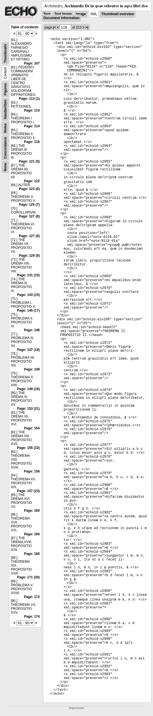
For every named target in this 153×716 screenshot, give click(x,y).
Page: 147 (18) (28, 350)
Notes (5, 128)
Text (46, 14)
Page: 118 (32, 142)
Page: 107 (32, 63)
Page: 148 (32, 369)
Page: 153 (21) (28, 409)
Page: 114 (32, 110)
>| (87, 27)
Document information (61, 18)
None (5, 167)
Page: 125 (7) (29, 205)
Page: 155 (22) (28, 448)
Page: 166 (32, 554)
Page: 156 (32, 471)
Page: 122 (32, 181)
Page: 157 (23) (28, 491)
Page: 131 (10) (28, 275)
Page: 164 (32, 534)
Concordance (5, 148)
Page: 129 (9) (29, 256)
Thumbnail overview (118, 14)
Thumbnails (5, 53)
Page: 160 (32, 511)
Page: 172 (32, 597)
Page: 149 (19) (28, 389)
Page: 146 (32, 330)
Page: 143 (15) (28, 295)
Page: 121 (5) (29, 161)
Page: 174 (32, 616)
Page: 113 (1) (29, 99)
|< (54, 27)
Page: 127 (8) (29, 216)
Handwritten (5, 109)
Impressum (76, 708)
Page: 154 (32, 428)
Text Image (63, 14)
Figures (5, 89)
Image (81, 14)
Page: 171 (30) (28, 577)
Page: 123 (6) (29, 189)
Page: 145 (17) (28, 310)
